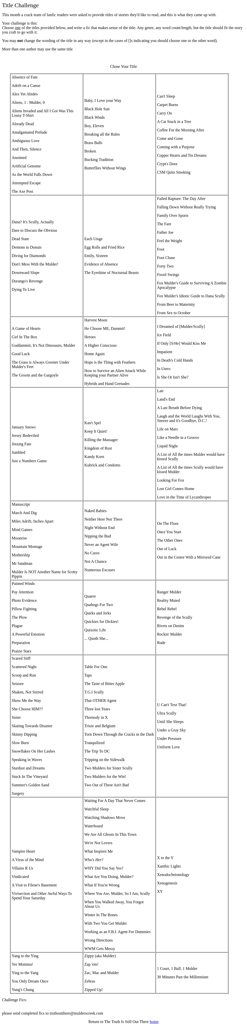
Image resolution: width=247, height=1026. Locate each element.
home (154, 1022)
